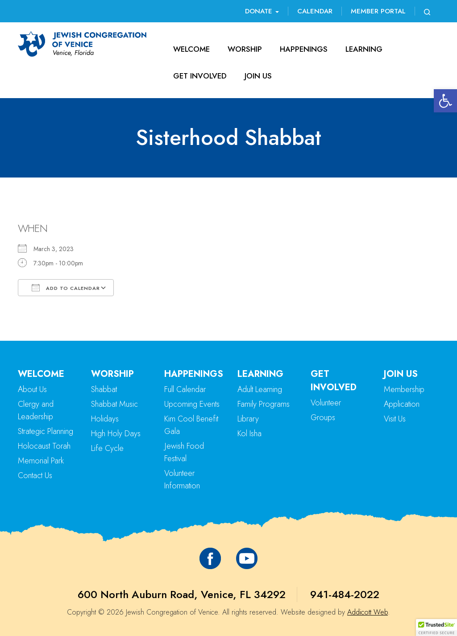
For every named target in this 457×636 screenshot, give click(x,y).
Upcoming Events (192, 404)
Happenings (304, 49)
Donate (262, 11)
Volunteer (326, 403)
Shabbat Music (114, 404)
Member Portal (378, 11)
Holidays (105, 419)
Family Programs (263, 404)
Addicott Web (367, 612)
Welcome (191, 49)
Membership (404, 389)
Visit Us (395, 419)
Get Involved (200, 75)
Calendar (314, 11)
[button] (445, 100)
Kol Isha (249, 433)
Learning (363, 49)
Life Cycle (107, 448)
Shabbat (104, 389)
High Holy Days (116, 433)
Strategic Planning (45, 431)
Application (402, 404)
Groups (323, 417)
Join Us (258, 75)
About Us (32, 389)
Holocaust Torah (44, 446)
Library (248, 419)
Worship (245, 49)
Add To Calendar (66, 288)
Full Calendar (185, 389)
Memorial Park (41, 461)
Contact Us (35, 475)
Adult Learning (259, 389)
